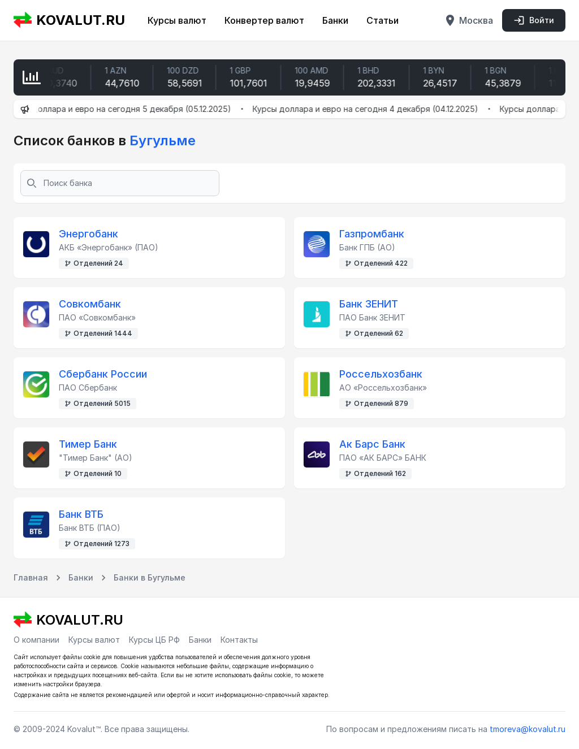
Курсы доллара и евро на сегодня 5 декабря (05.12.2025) (126, 109)
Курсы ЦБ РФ (154, 639)
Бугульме (161, 140)
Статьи (382, 20)
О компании (36, 639)
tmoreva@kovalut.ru (527, 729)
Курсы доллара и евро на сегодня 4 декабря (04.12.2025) (373, 109)
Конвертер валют (264, 20)
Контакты (239, 639)
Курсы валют (177, 20)
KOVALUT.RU (69, 20)
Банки (335, 20)
